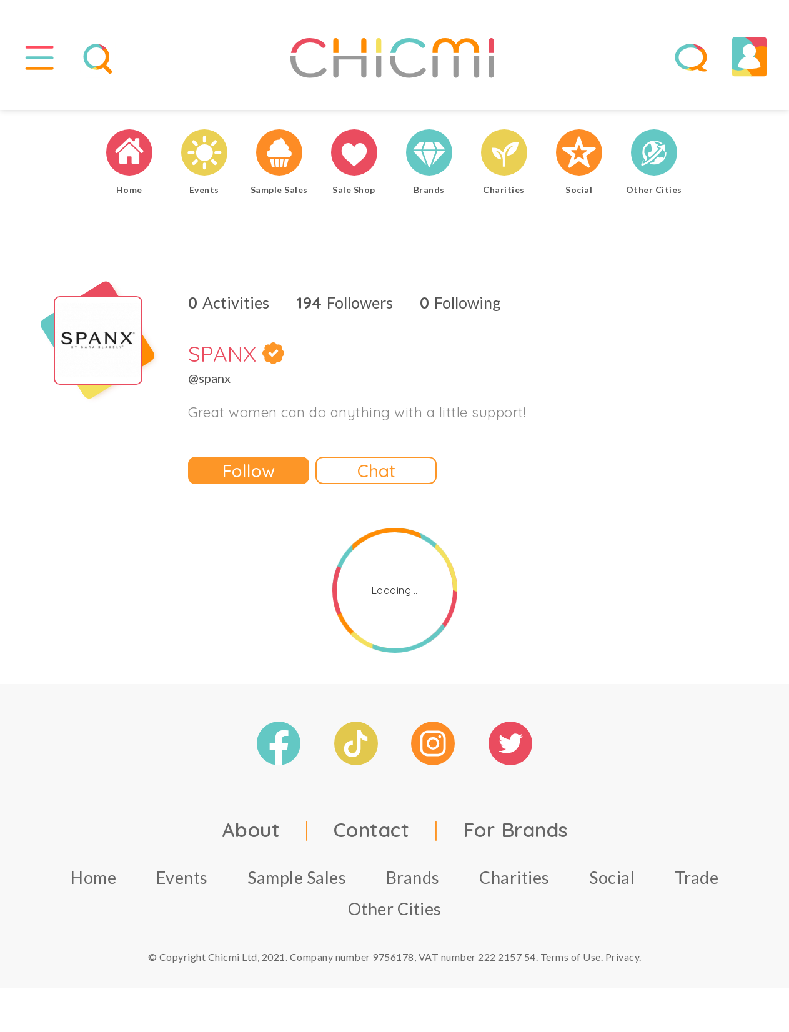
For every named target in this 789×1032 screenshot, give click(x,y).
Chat (376, 471)
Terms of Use (570, 957)
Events (182, 878)
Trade (697, 878)
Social (612, 878)
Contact (372, 830)
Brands (413, 878)
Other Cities (395, 909)
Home (93, 878)
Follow (248, 471)
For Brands (515, 830)
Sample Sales (296, 878)
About (251, 830)
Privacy (622, 957)
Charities (514, 878)
